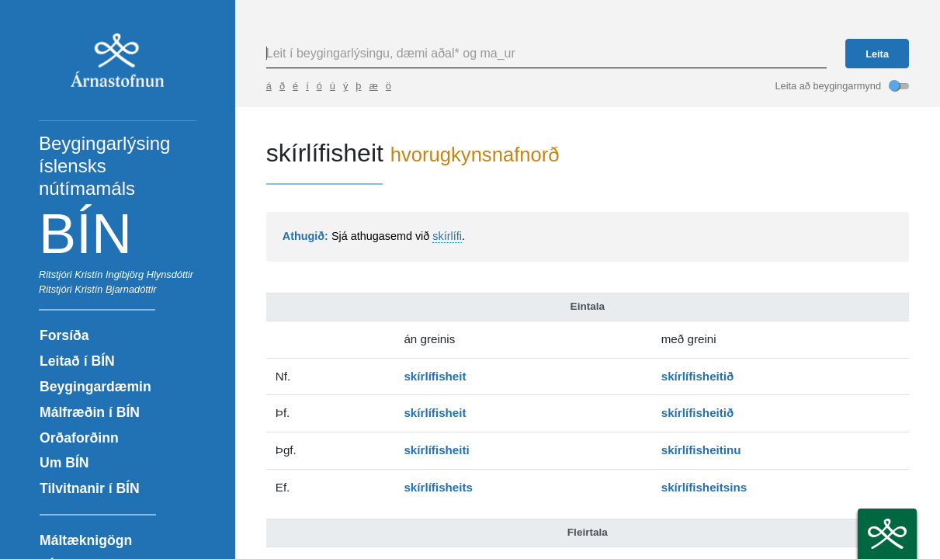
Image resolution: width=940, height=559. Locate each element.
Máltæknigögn (86, 540)
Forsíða (64, 335)
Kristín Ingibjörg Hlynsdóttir (134, 274)
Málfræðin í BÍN (90, 412)
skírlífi (447, 236)
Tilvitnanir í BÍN (90, 488)
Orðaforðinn (79, 438)
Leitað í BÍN (77, 361)
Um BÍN (64, 462)
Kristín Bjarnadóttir (115, 289)
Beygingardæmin (95, 386)
